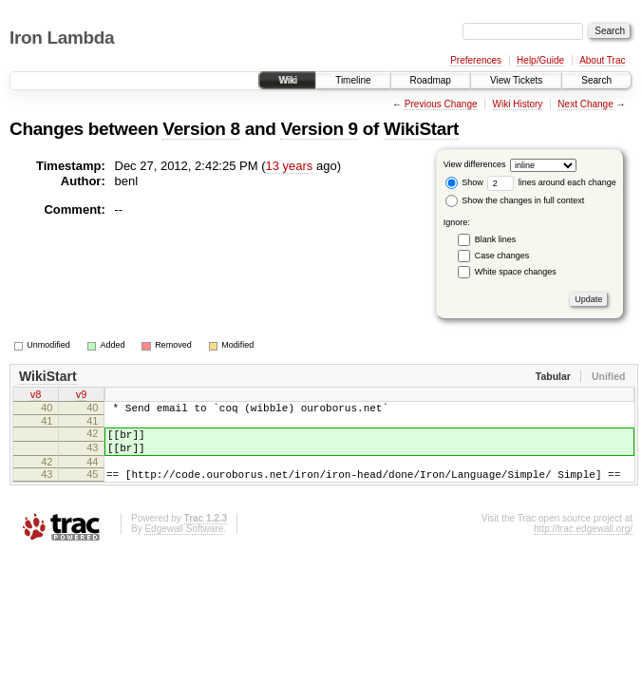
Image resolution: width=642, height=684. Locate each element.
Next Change (585, 104)
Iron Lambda (61, 38)
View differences (475, 164)
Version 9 (318, 129)
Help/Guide (540, 60)
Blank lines (496, 239)
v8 (36, 396)
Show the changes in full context (515, 200)
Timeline (352, 80)
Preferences (475, 60)
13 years (288, 166)
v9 (81, 396)
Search (596, 80)
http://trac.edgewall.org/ (583, 543)
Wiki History (518, 104)
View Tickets (516, 80)
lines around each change (551, 182)
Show (464, 182)
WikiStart (421, 129)
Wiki (287, 80)
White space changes (516, 271)
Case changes (502, 255)
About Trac (602, 60)
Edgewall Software (183, 543)
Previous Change (441, 104)
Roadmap (430, 80)
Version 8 (200, 129)
